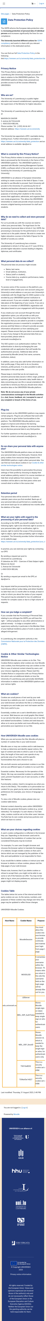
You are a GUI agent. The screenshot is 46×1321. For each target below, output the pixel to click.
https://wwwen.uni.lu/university (27, 129)
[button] (33, 3)
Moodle (16, 1114)
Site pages (5, 14)
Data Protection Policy (26, 53)
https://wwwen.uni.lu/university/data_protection (20, 141)
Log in (41, 3)
